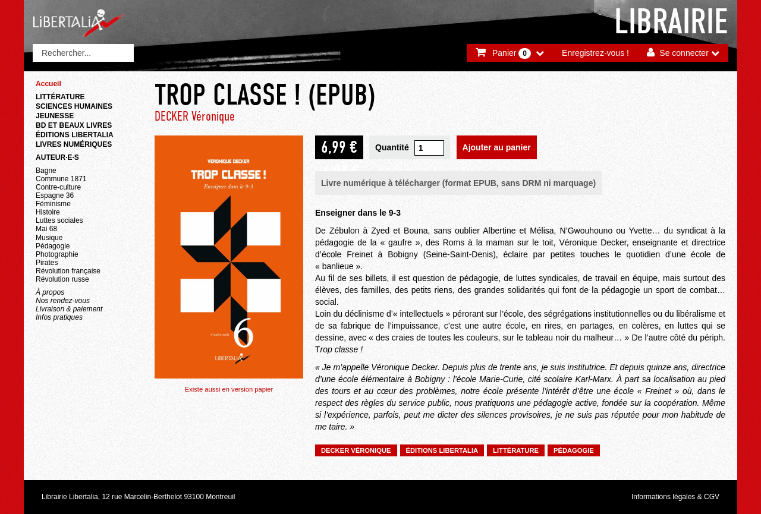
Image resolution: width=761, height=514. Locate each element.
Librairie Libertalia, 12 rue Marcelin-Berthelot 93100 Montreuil (138, 497)
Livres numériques (74, 144)
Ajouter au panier (497, 147)
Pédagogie (53, 246)
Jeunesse (55, 115)
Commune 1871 (61, 178)
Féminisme (53, 203)
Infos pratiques (59, 317)
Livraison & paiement (69, 309)
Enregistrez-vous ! (595, 53)
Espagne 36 (55, 195)
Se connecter (684, 53)
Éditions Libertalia (75, 134)
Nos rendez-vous (63, 300)
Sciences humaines (74, 106)
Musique (49, 237)
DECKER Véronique (195, 116)
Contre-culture (58, 187)
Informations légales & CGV (675, 497)
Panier (511, 53)
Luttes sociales (59, 220)
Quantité (392, 147)
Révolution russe (62, 279)
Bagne (46, 170)
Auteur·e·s (57, 157)
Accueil (48, 83)
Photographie (57, 254)
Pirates (47, 262)
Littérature (60, 96)
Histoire (48, 212)
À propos (50, 292)
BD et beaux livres (74, 125)
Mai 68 (46, 228)
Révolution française (68, 271)
